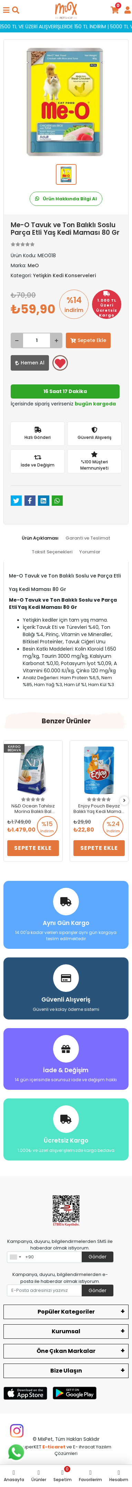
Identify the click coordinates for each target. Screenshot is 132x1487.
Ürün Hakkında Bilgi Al (66, 198)
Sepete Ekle (88, 340)
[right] (124, 800)
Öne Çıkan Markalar (66, 1351)
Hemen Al (29, 362)
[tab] (40, 538)
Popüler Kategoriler (66, 1312)
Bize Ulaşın (66, 1371)
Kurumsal (66, 1331)
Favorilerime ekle (60, 363)
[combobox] (15, 1257)
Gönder (97, 1256)
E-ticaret (53, 1447)
